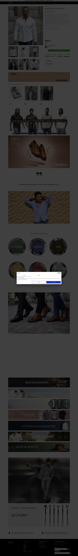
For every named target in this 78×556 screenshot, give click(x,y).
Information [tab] (39, 275)
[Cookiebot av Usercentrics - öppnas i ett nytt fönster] (56, 273)
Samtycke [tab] (24, 275)
